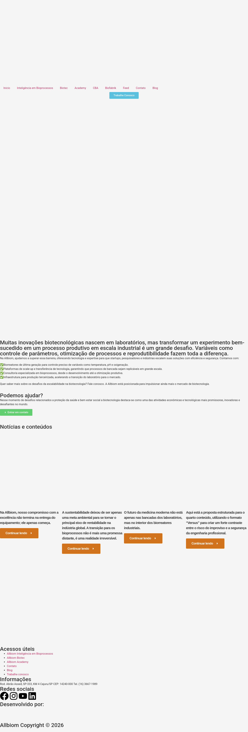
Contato (141, 88)
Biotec (64, 88)
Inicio (6, 88)
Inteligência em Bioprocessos (35, 88)
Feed (126, 88)
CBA (95, 88)
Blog (155, 88)
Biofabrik (110, 88)
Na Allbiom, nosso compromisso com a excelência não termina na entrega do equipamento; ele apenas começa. (29, 518)
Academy (80, 88)
